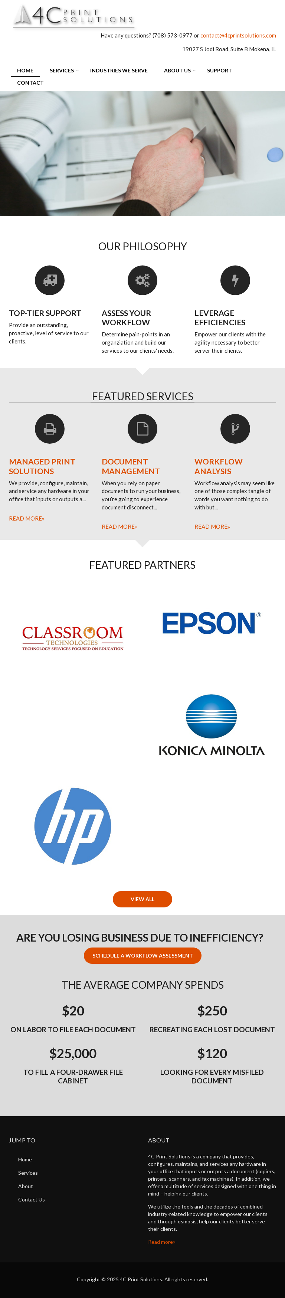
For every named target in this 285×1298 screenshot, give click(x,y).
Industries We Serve (119, 70)
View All (142, 899)
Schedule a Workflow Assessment (142, 955)
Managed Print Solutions (42, 466)
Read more (25, 518)
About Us (177, 70)
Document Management (131, 466)
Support (219, 70)
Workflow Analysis (218, 466)
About (25, 1186)
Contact (30, 82)
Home (25, 70)
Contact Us (31, 1199)
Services (62, 70)
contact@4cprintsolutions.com (238, 35)
